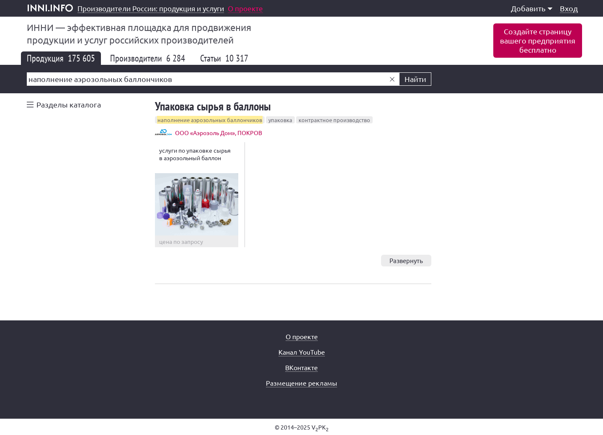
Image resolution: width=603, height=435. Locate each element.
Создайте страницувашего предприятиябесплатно (537, 40)
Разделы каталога (68, 104)
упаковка (280, 119)
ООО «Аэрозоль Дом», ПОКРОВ (218, 132)
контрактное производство (334, 119)
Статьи (224, 58)
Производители (147, 58)
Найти (415, 78)
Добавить (531, 8)
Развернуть (406, 260)
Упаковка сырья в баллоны (213, 106)
